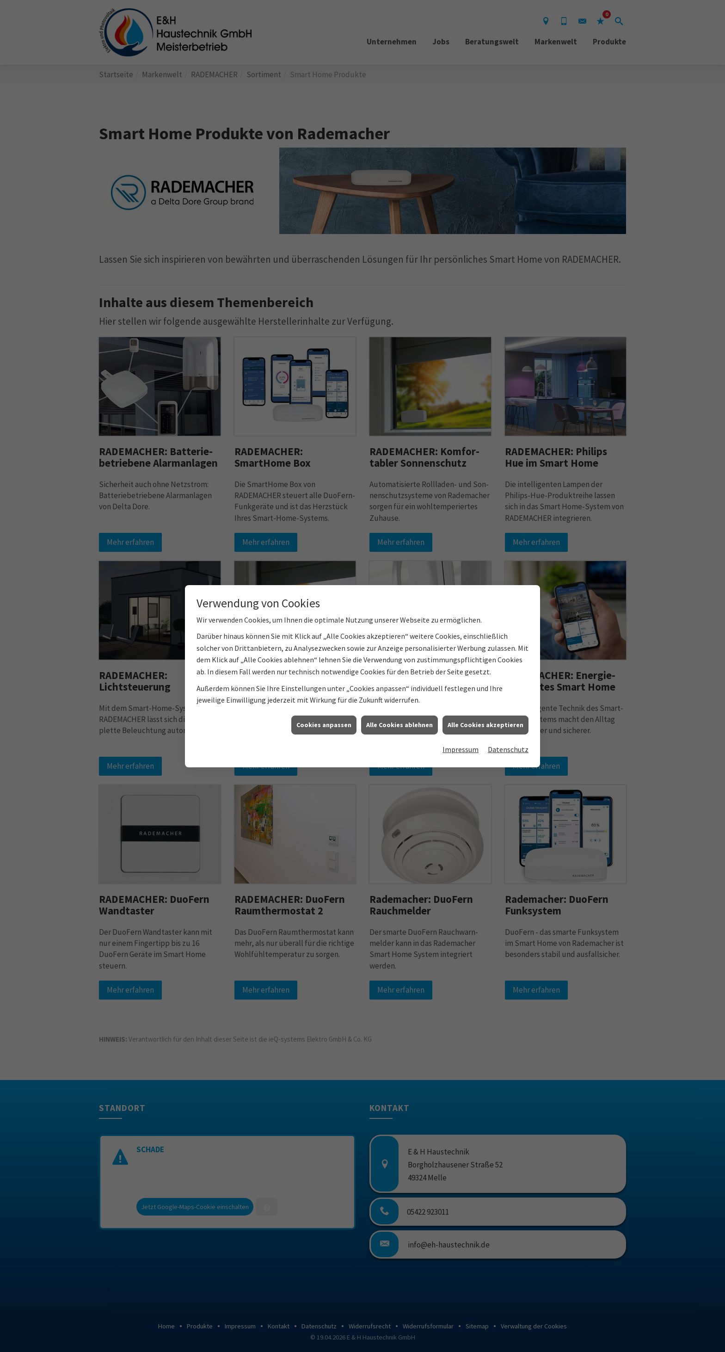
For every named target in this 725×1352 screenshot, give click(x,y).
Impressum (460, 749)
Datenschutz (508, 749)
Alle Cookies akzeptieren (485, 725)
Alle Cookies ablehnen (399, 725)
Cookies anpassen (323, 725)
